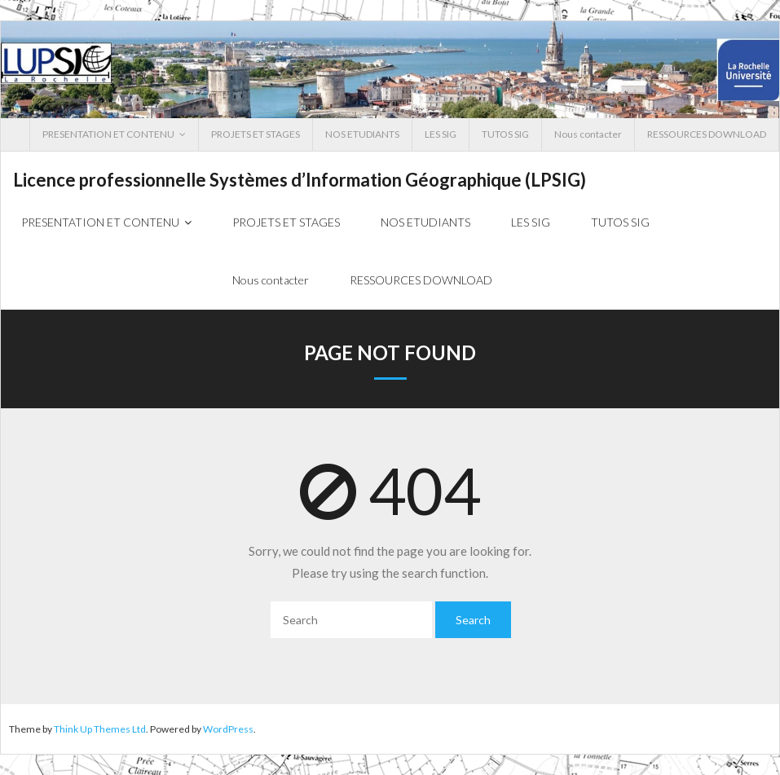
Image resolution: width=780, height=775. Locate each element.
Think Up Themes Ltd (100, 729)
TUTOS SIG (505, 134)
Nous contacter (588, 134)
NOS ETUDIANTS (362, 134)
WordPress (228, 729)
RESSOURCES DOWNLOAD (706, 134)
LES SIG (440, 134)
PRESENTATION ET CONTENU (108, 134)
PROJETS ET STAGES (255, 134)
